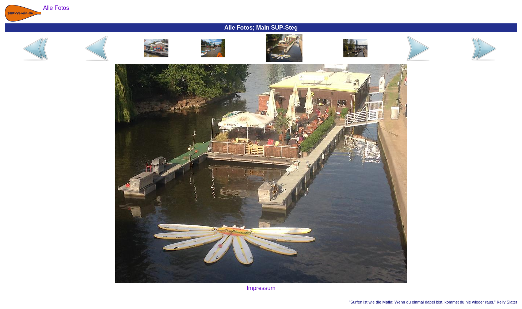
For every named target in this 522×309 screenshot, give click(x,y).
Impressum (261, 288)
